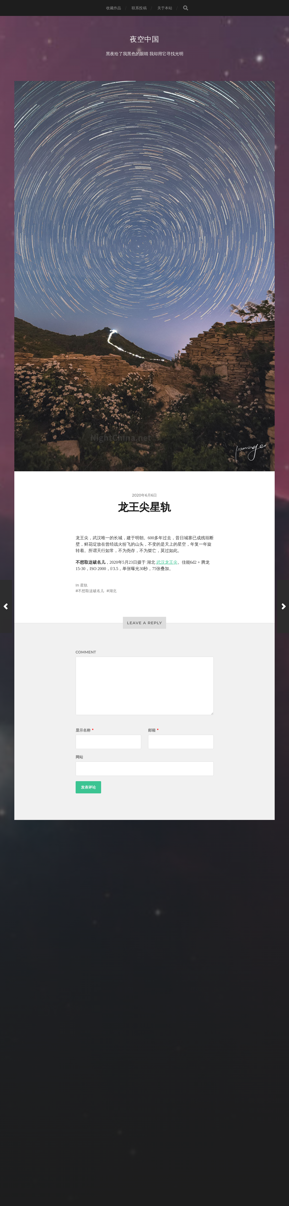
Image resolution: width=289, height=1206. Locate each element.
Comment (86, 652)
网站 (79, 757)
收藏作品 (113, 8)
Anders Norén (154, 1183)
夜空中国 (144, 39)
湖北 (113, 591)
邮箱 (153, 730)
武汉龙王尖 (167, 563)
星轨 (84, 585)
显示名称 (85, 730)
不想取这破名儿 (91, 591)
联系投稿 (139, 8)
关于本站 (164, 8)
